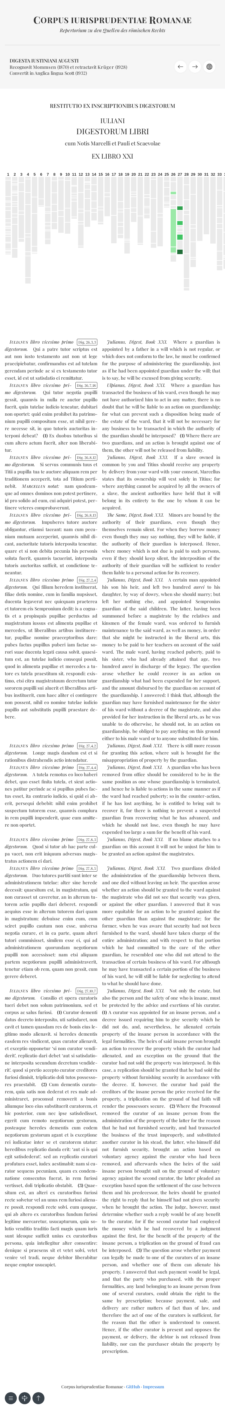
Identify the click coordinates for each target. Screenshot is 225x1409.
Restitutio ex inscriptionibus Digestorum (112, 105)
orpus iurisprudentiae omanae (112, 20)
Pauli (123, 143)
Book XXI (156, 342)
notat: (40, 486)
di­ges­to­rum (16, 349)
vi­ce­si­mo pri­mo (57, 342)
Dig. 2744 (87, 767)
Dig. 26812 (86, 457)
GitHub (133, 1386)
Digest (135, 342)
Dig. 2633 (87, 342)
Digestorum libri (112, 131)
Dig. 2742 (87, 745)
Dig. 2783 (87, 839)
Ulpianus (116, 385)
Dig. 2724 (87, 580)
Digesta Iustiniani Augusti (44, 60)
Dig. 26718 (86, 385)
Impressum (153, 1386)
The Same (116, 515)
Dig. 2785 (87, 868)
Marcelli (101, 143)
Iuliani (112, 120)
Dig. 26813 (86, 515)
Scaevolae (148, 143)
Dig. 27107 (86, 990)
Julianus (116, 342)
